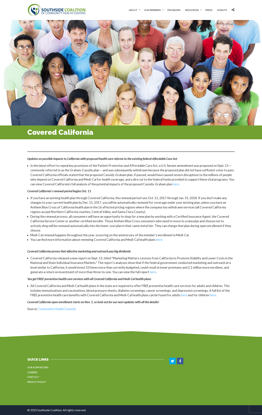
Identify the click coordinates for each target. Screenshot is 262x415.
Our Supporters (37, 367)
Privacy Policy (36, 382)
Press (209, 10)
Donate (222, 10)
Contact (33, 377)
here (153, 272)
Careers (32, 372)
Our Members (152, 10)
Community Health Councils (57, 309)
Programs (173, 10)
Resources (192, 10)
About (133, 10)
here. (176, 184)
